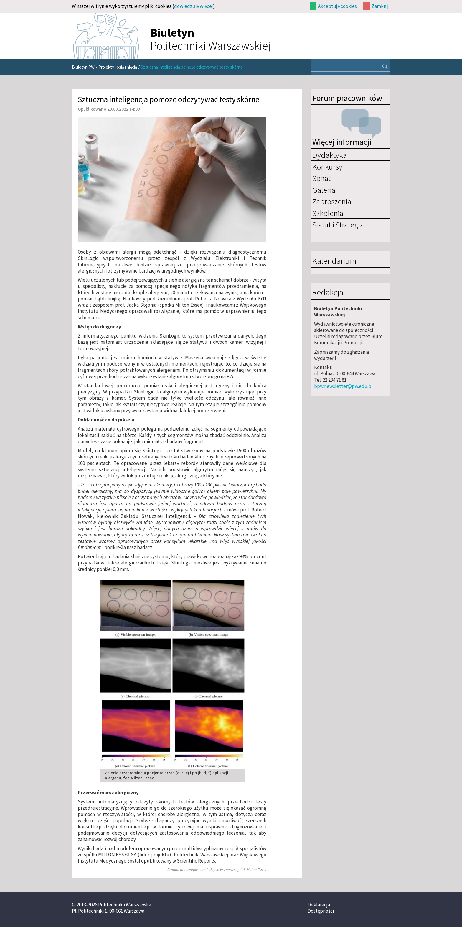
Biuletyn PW (83, 67)
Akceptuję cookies (337, 6)
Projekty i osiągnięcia (117, 67)
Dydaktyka (329, 155)
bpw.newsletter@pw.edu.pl (343, 386)
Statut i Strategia (338, 224)
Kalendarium (334, 261)
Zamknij (380, 6)
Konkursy (327, 166)
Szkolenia (327, 213)
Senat (321, 178)
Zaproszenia (331, 201)
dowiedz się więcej (193, 6)
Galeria (323, 190)
